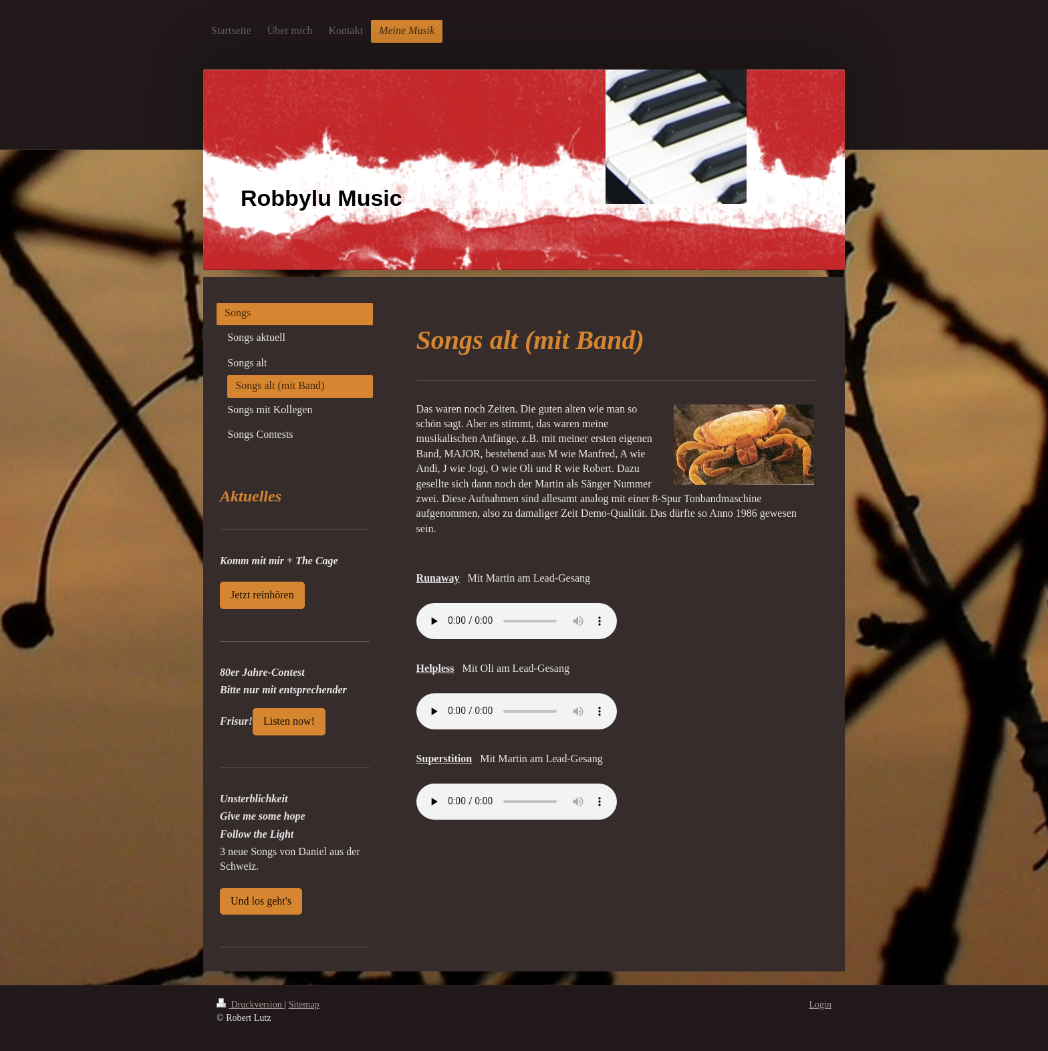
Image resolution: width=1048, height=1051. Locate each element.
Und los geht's (261, 901)
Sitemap (304, 1005)
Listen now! (289, 721)
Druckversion (250, 1005)
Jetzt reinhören (262, 594)
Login (820, 1005)
